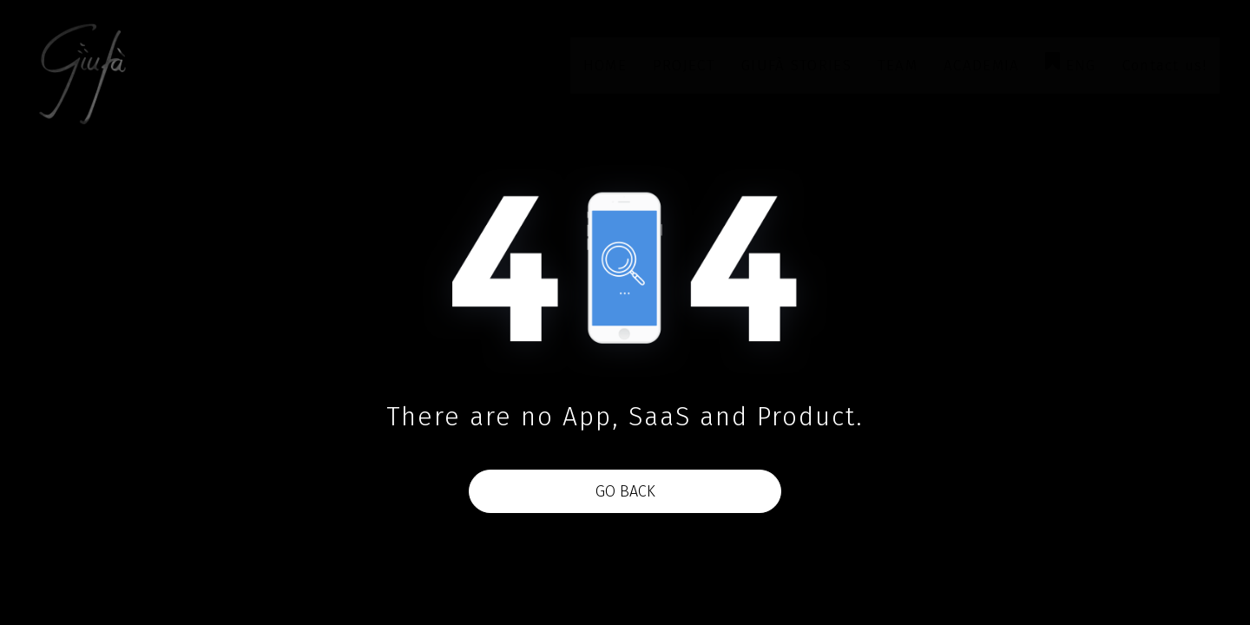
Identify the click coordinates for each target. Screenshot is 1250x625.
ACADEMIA (981, 65)
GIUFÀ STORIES (796, 65)
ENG (1070, 63)
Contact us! (1164, 65)
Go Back (625, 491)
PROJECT (684, 65)
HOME (605, 65)
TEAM (898, 65)
